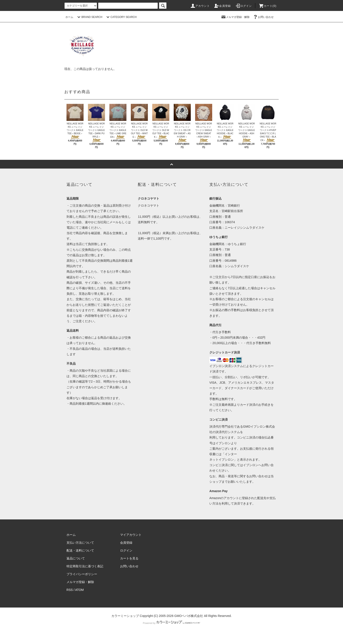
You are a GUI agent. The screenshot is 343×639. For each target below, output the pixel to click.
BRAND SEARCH (89, 17)
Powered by (171, 623)
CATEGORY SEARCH (120, 17)
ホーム (69, 17)
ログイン (243, 5)
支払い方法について (80, 542)
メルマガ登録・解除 (235, 17)
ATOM (79, 590)
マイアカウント (131, 534)
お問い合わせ (263, 17)
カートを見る (129, 558)
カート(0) (267, 5)
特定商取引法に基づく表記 (84, 566)
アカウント (200, 5)
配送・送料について (80, 550)
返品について (75, 558)
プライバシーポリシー (81, 574)
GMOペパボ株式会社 (188, 616)
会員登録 (222, 5)
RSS (69, 590)
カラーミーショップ (125, 616)
